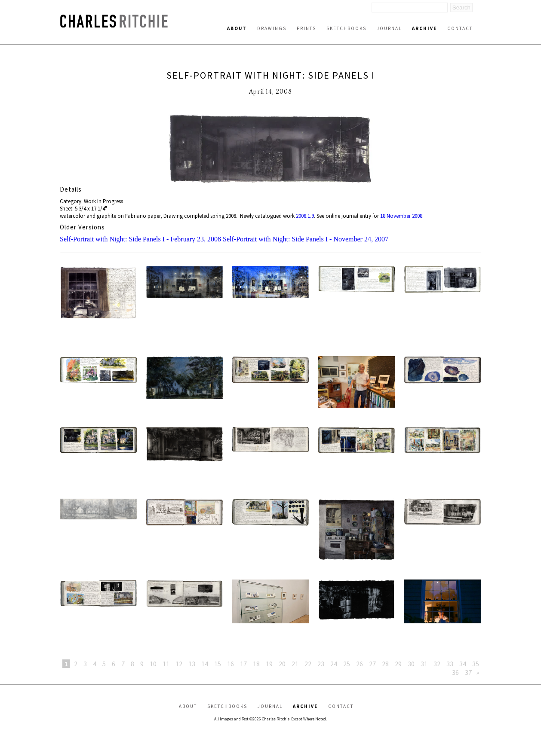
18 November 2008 (401, 216)
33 (449, 663)
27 (372, 663)
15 (217, 663)
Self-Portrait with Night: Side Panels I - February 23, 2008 (140, 239)
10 (153, 663)
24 (333, 663)
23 (320, 663)
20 (282, 663)
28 (385, 663)
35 (475, 663)
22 (307, 663)
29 (398, 663)
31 (424, 663)
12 (178, 663)
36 (455, 672)
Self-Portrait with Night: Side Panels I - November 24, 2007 (305, 239)
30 (411, 663)
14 (204, 663)
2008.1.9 (305, 216)
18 (256, 663)
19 (269, 663)
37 (468, 672)
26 (359, 663)
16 (230, 663)
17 (243, 663)
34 (462, 663)
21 (295, 663)
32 (436, 663)
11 (166, 663)
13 (191, 663)
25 (346, 663)
